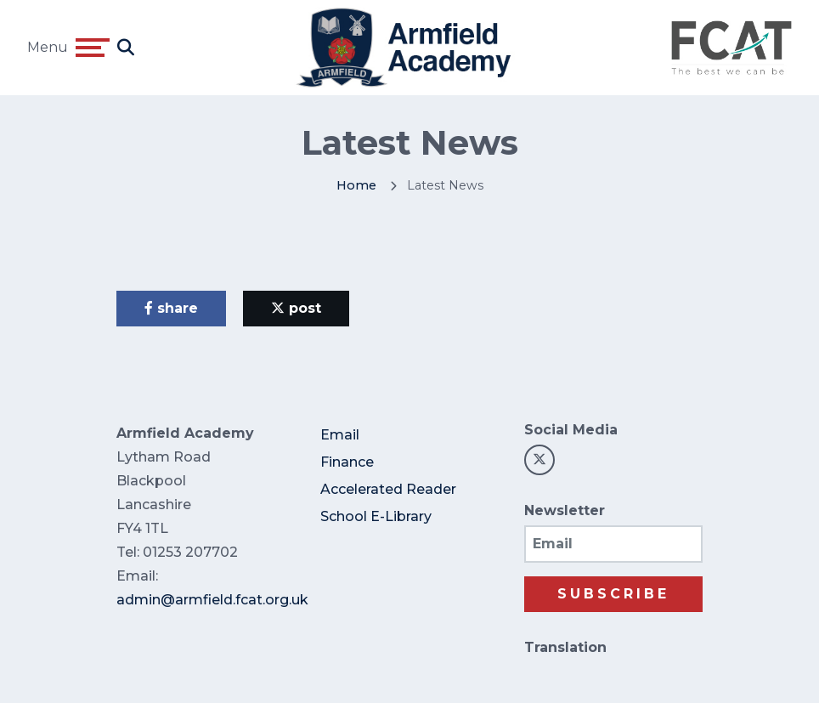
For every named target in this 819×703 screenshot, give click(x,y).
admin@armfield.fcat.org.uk (212, 600)
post (296, 308)
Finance (347, 462)
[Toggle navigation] (92, 48)
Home (356, 185)
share (171, 308)
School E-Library (376, 516)
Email (339, 435)
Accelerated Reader (388, 489)
